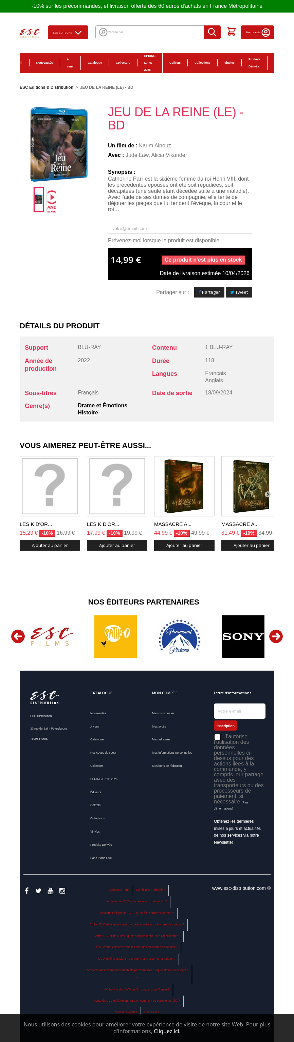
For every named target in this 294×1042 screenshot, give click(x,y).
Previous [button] (18, 636)
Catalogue (95, 62)
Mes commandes (163, 713)
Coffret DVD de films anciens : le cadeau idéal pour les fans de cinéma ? (137, 924)
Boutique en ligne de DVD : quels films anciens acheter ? (137, 913)
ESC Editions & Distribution (46, 87)
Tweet (239, 292)
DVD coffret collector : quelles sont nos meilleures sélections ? (137, 947)
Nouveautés (44, 62)
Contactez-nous (119, 890)
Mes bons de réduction (167, 766)
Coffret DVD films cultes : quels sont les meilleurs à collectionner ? (137, 936)
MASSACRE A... (172, 524)
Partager (209, 292)
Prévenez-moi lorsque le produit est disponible (163, 240)
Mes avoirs (159, 726)
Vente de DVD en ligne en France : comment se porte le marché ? (137, 1000)
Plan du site (151, 1012)
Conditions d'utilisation (150, 890)
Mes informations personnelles (172, 752)
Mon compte (258, 32)
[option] (38, 199)
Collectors (123, 62)
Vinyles (229, 62)
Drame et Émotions (102, 405)
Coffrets (175, 62)
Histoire (88, 412)
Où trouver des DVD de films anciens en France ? (137, 989)
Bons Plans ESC (278, 63)
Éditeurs (95, 792)
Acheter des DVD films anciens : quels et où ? (137, 901)
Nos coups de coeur (103, 752)
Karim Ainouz (155, 145)
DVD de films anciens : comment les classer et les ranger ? (137, 958)
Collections (202, 62)
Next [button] (276, 636)
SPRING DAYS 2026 (149, 63)
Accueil (17, 62)
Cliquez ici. (167, 1031)
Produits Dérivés (254, 63)
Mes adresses (161, 739)
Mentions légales (126, 1012)
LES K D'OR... (36, 524)
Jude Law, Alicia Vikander (156, 155)
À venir (70, 63)
